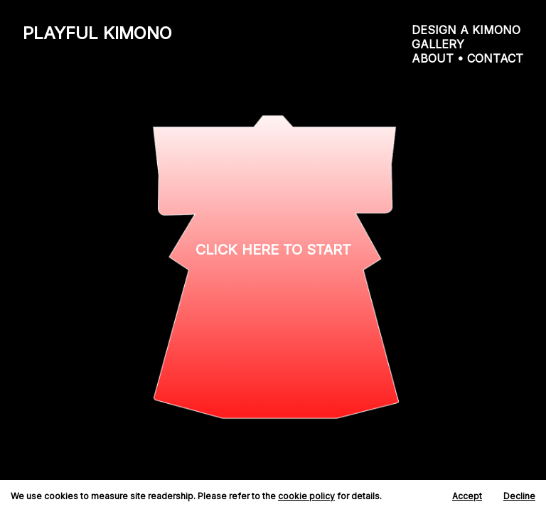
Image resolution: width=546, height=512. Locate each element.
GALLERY (438, 44)
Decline (519, 496)
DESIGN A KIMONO (466, 30)
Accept (467, 496)
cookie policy (306, 496)
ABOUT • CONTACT (467, 58)
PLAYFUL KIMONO (97, 33)
